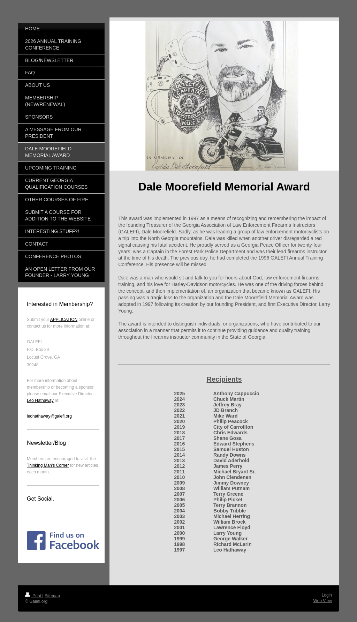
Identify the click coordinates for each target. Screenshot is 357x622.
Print (33, 595)
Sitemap (52, 595)
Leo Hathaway (40, 400)
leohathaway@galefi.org (49, 416)
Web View (322, 600)
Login (327, 595)
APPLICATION (63, 319)
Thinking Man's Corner (48, 465)
